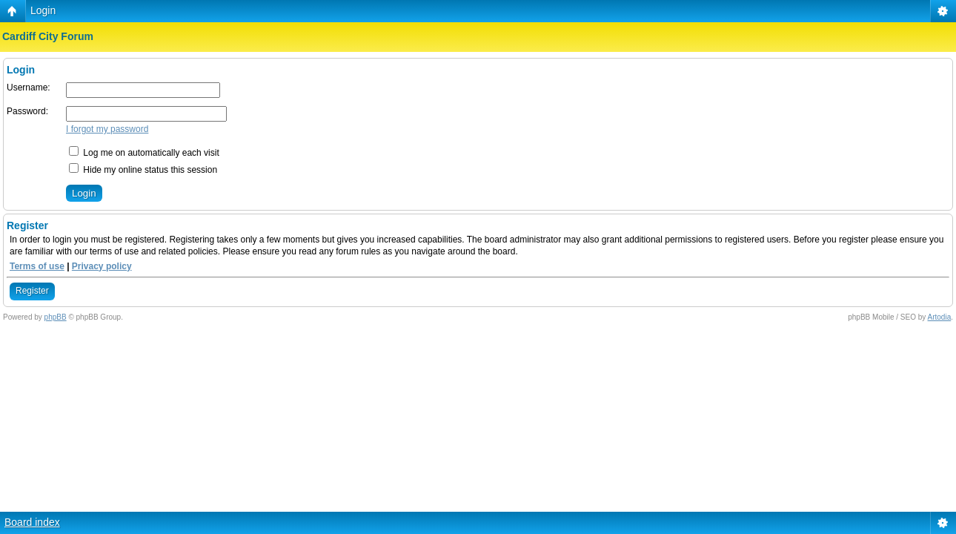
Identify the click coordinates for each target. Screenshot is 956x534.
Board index (32, 522)
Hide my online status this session (143, 170)
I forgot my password (107, 129)
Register (32, 291)
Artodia (940, 317)
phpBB (55, 317)
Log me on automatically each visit (144, 153)
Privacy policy (102, 266)
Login (43, 10)
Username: (28, 87)
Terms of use (37, 266)
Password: (27, 111)
